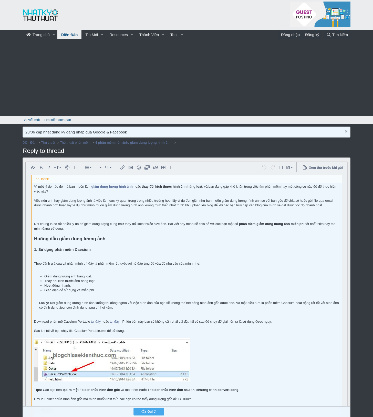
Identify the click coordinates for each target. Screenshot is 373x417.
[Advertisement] (186, 78)
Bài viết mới (31, 120)
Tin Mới (91, 34)
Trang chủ (38, 34)
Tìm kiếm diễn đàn (57, 120)
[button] (53, 34)
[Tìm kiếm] (337, 34)
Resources (118, 34)
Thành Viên (149, 34)
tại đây (96, 321)
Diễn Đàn (69, 34)
